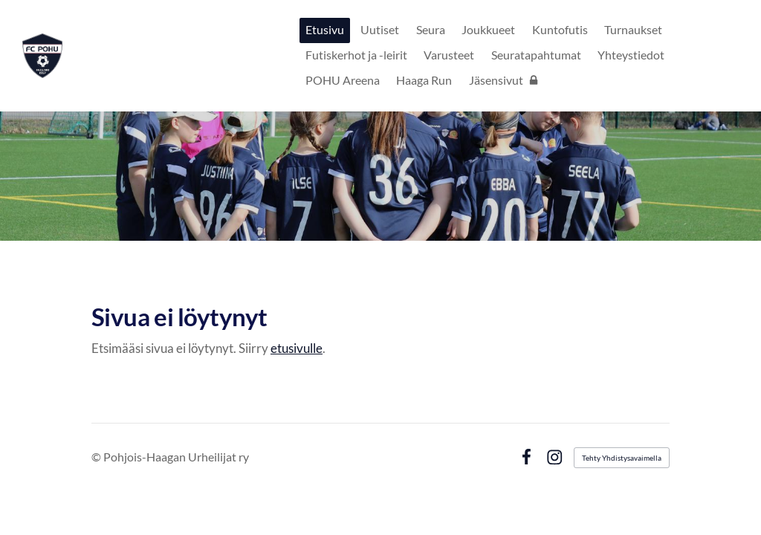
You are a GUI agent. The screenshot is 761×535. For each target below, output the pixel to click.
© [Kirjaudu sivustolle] (97, 457)
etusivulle (297, 348)
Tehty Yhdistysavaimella (621, 457)
